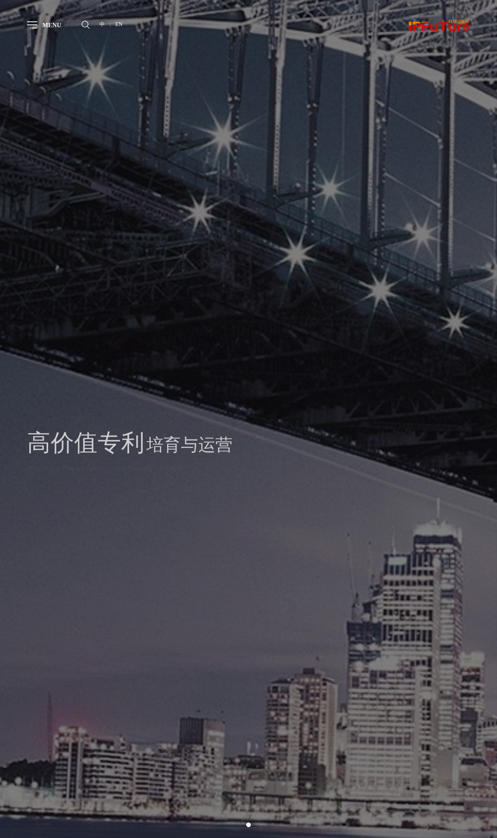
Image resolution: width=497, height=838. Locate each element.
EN (119, 24)
